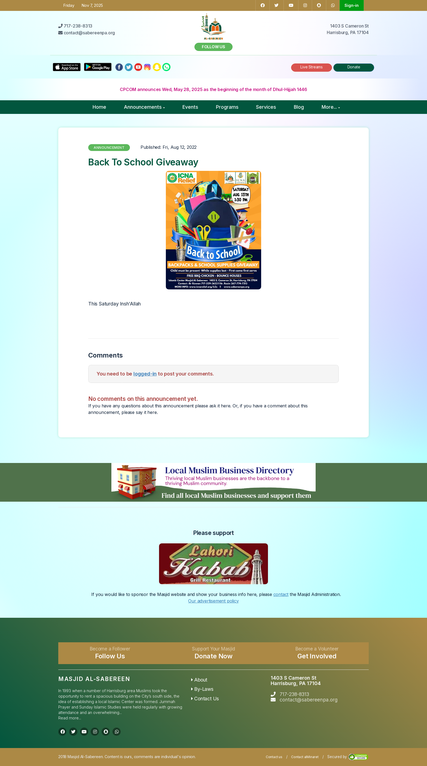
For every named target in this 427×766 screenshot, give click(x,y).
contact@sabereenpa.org (309, 700)
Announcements (144, 107)
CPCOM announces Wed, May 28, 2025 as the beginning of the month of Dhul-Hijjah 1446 (213, 89)
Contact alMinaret (305, 757)
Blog (299, 107)
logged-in (145, 374)
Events (190, 107)
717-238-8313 (294, 694)
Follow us (213, 46)
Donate (353, 67)
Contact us (274, 757)
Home (99, 107)
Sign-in (351, 5)
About (199, 680)
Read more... (69, 718)
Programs (227, 107)
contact (281, 594)
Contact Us (205, 698)
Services (266, 107)
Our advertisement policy (213, 601)
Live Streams (311, 67)
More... (331, 107)
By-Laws (202, 689)
